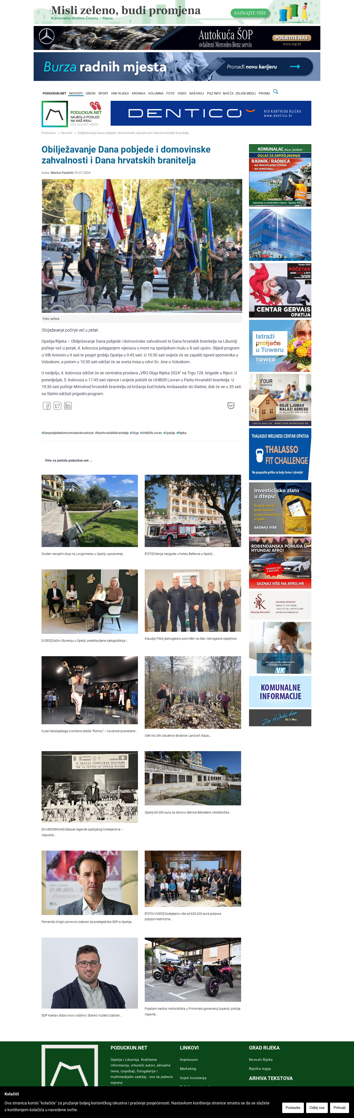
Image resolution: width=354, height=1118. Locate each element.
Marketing (188, 1069)
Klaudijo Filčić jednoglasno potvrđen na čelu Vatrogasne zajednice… (191, 639)
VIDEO (181, 93)
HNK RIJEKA (120, 93)
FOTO (170, 93)
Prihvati (340, 1108)
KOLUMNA (155, 93)
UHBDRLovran (152, 433)
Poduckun (49, 133)
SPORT (103, 93)
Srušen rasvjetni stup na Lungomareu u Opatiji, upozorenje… (83, 554)
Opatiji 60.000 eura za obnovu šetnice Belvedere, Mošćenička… (188, 812)
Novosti (66, 133)
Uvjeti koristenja (193, 1078)
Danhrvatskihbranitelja (113, 433)
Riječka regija (260, 1069)
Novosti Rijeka (261, 1060)
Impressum (189, 1060)
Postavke (293, 1108)
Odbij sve (317, 1108)
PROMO (264, 93)
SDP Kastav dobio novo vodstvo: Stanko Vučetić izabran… (82, 1015)
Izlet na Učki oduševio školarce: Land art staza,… (178, 736)
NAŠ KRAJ (196, 93)
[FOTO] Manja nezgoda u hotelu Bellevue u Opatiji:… (180, 554)
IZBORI (90, 93)
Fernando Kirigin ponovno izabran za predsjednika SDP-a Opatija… (87, 922)
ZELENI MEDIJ (245, 93)
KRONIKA (138, 93)
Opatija (170, 433)
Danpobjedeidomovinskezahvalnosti (68, 433)
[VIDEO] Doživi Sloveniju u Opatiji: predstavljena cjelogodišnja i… (85, 641)
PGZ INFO (214, 93)
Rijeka (182, 433)
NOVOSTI (76, 93)
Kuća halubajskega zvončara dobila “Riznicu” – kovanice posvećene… (89, 731)
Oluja (135, 433)
